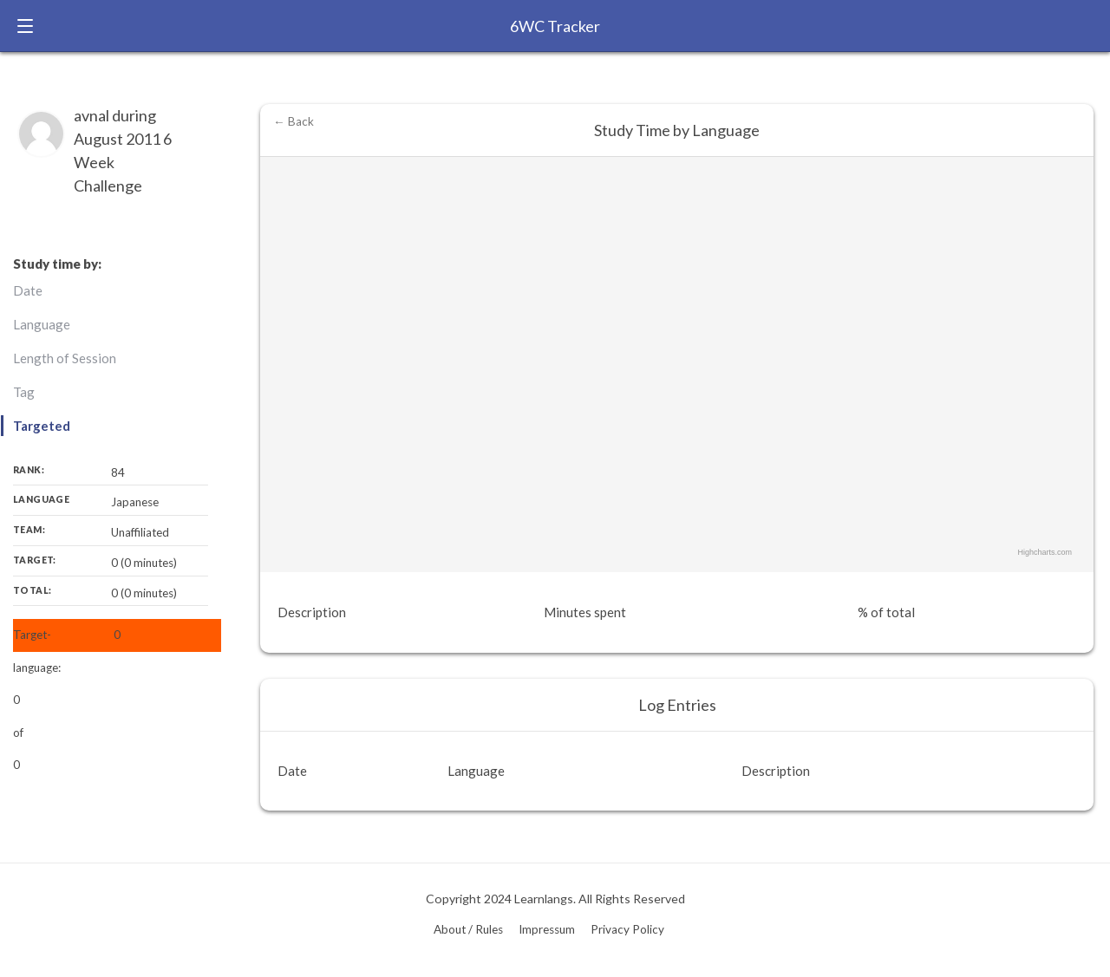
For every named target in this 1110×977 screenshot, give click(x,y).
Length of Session (64, 358)
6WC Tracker (555, 26)
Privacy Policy (627, 929)
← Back (293, 121)
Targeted (41, 425)
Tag (24, 392)
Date (27, 290)
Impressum (547, 929)
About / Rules (468, 929)
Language (41, 324)
